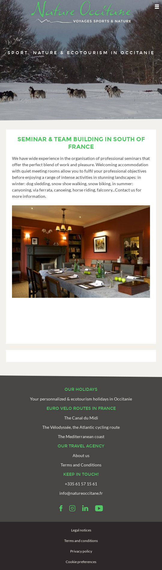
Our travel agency (81, 446)
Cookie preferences (81, 561)
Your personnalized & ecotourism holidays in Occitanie (81, 398)
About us (81, 455)
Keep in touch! (81, 474)
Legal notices (81, 530)
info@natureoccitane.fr (81, 493)
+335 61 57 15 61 (81, 483)
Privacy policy (81, 551)
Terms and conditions (81, 540)
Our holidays (81, 389)
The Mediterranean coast (81, 436)
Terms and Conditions (81, 464)
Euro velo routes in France (81, 408)
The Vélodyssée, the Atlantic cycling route (81, 427)
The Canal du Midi (81, 417)
